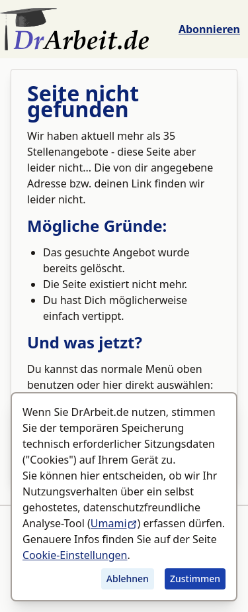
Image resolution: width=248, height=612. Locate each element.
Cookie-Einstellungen (74, 555)
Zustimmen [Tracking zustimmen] (195, 578)
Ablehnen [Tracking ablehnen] (127, 578)
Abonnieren (209, 29)
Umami (114, 523)
